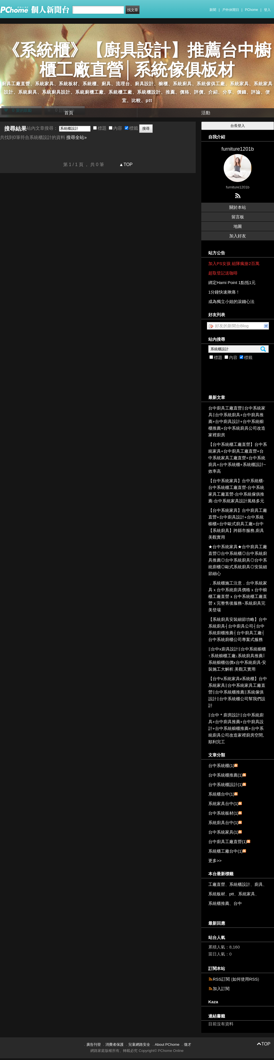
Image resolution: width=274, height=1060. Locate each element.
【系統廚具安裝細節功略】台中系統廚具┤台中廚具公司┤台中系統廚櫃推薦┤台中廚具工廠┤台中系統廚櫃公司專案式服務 (237, 629)
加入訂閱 (221, 988)
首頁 (68, 112)
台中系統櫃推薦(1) (225, 775)
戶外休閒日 (230, 10)
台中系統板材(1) (223, 813)
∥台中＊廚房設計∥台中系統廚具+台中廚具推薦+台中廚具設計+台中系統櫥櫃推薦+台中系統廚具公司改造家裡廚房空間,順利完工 (236, 728)
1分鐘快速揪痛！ (224, 292)
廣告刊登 (93, 1044)
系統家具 (246, 893)
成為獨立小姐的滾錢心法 (231, 301)
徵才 (187, 1044)
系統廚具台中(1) (223, 822)
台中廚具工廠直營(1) (227, 841)
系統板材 (216, 893)
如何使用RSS (245, 979)
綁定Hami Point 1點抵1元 (232, 282)
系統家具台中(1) (223, 803)
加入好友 (237, 235)
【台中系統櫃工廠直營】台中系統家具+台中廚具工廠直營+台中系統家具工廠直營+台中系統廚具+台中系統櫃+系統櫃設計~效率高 (237, 458)
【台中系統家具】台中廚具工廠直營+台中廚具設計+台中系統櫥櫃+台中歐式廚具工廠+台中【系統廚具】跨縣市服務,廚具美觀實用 (237, 524)
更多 (215, 860)
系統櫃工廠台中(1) (225, 851)
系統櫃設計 (239, 884)
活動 (205, 112)
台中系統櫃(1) (221, 765)
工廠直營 (216, 884)
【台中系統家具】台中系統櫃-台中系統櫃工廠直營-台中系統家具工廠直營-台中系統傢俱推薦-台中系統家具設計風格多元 (236, 490)
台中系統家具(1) (223, 832)
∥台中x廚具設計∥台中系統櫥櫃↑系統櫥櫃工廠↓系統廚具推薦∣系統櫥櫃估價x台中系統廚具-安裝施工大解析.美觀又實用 (237, 659)
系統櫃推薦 (218, 903)
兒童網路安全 (139, 1044)
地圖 (237, 226)
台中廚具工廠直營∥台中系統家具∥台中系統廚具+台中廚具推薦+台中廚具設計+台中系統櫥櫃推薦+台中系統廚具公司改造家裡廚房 (236, 421)
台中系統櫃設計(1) (225, 784)
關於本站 (237, 207)
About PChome (167, 1044)
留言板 (238, 216)
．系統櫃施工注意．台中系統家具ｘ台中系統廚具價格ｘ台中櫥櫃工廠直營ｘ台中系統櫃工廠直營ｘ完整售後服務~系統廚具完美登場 (237, 596)
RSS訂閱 (221, 979)
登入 (267, 10)
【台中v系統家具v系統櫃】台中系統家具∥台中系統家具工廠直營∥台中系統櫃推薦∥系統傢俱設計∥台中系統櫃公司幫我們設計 (237, 692)
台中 (237, 903)
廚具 (258, 884)
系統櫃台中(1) (221, 794)
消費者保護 (114, 1044)
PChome (251, 10)
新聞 (212, 10)
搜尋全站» (76, 137)
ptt (231, 893)
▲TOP (125, 164)
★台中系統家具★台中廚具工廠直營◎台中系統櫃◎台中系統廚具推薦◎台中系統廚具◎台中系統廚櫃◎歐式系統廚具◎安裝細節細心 (237, 560)
